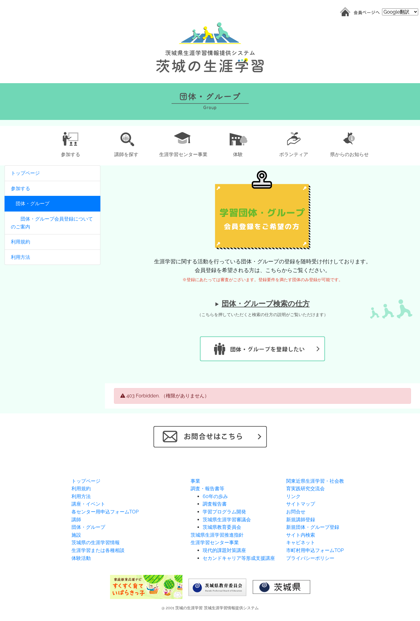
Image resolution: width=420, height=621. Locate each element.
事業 (195, 481)
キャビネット (300, 542)
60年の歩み (215, 496)
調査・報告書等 (207, 488)
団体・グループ (30, 203)
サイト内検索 (300, 535)
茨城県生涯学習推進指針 (217, 535)
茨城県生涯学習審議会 (227, 519)
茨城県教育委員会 (222, 527)
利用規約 (20, 242)
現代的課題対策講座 (224, 550)
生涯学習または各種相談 (98, 550)
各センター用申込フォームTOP (105, 512)
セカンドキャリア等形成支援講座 (239, 558)
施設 (76, 535)
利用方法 (20, 257)
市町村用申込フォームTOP (315, 550)
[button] (71, 143)
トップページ (25, 173)
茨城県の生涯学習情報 (95, 542)
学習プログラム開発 (224, 512)
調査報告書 (215, 504)
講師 (76, 519)
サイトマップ (300, 504)
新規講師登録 (300, 519)
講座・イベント (88, 504)
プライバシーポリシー (310, 558)
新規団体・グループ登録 (312, 527)
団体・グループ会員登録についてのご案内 (52, 223)
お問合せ (295, 512)
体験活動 (81, 558)
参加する (20, 188)
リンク (293, 496)
